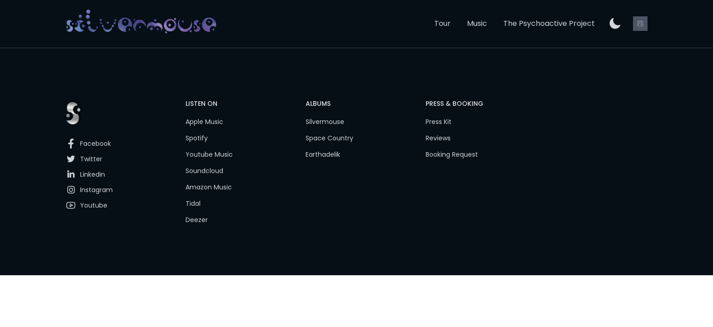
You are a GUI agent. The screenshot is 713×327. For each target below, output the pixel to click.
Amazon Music (209, 187)
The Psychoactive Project (549, 23)
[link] (141, 24)
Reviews (438, 138)
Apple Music (204, 121)
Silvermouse (325, 121)
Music (477, 23)
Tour (442, 23)
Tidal (193, 203)
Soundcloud (204, 170)
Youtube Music (209, 154)
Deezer (197, 219)
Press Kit (439, 121)
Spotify (197, 138)
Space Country (329, 138)
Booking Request (452, 154)
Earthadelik (323, 154)
